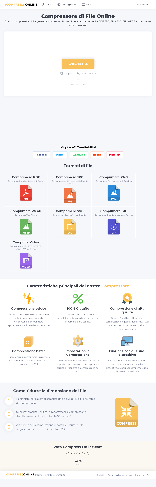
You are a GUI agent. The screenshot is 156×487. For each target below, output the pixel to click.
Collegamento (86, 73)
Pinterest (114, 154)
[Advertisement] (78, 41)
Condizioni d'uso (144, 483)
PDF (46, 4)
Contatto (102, 483)
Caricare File (78, 63)
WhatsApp (79, 154)
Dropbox (66, 73)
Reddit (97, 154)
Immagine (66, 4)
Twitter (60, 154)
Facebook (41, 154)
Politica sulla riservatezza (121, 483)
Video (87, 4)
